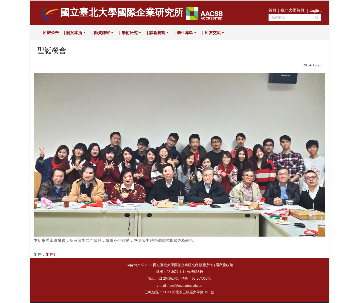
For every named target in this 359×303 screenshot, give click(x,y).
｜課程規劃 (155, 33)
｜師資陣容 (100, 33)
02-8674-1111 (176, 272)
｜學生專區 (183, 33)
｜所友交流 (211, 33)
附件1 (51, 254)
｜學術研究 (128, 33)
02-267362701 (169, 278)
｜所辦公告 (49, 33)
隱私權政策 (224, 265)
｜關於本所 (72, 33)
